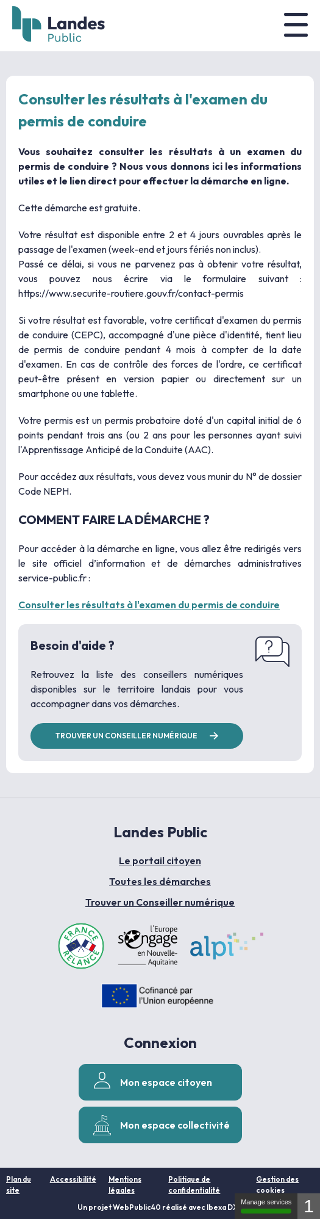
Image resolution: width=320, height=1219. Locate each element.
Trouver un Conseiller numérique (160, 902)
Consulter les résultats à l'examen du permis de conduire (149, 605)
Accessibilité (73, 1179)
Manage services (266, 1206)
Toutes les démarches (160, 881)
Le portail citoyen (160, 860)
